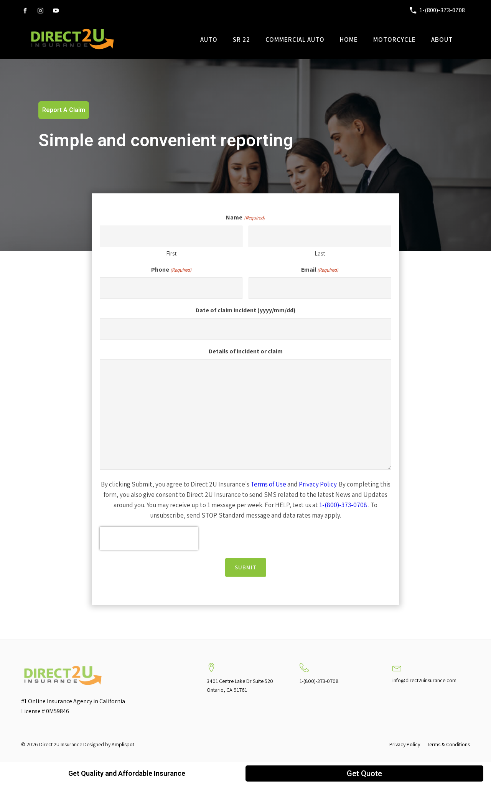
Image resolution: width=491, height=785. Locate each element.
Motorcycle (394, 39)
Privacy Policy (317, 484)
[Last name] (320, 236)
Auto (208, 39)
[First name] (171, 236)
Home (349, 39)
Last (320, 253)
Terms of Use (268, 484)
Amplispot (123, 744)
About (442, 39)
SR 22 (241, 39)
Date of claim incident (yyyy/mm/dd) (245, 310)
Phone (171, 270)
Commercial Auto (295, 39)
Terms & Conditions (448, 744)
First (171, 253)
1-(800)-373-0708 (343, 505)
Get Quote (364, 773)
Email (319, 270)
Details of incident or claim (246, 351)
